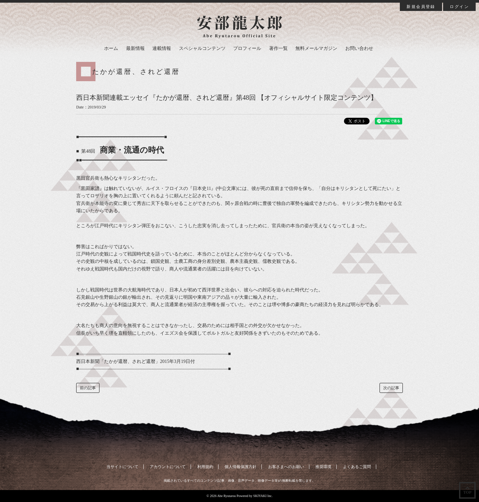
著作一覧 (278, 48)
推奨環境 (323, 466)
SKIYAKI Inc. (262, 496)
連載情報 (161, 48)
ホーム (111, 48)
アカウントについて (168, 466)
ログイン (459, 6)
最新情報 (135, 48)
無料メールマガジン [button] (316, 48)
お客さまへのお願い (286, 466)
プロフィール (247, 48)
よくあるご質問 (357, 466)
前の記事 (88, 388)
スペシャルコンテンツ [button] (202, 48)
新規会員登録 (420, 6)
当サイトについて (122, 466)
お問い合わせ (359, 48)
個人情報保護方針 (240, 466)
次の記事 (391, 388)
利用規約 (205, 466)
